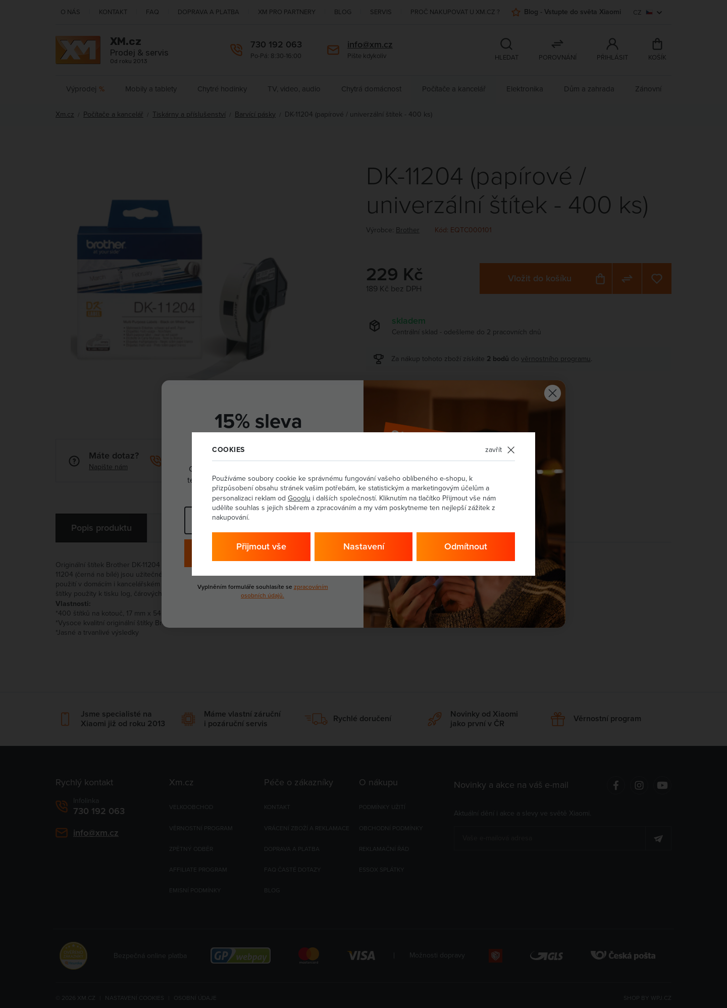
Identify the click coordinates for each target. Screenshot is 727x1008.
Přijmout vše (261, 546)
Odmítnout (465, 546)
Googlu (299, 498)
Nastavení (363, 546)
